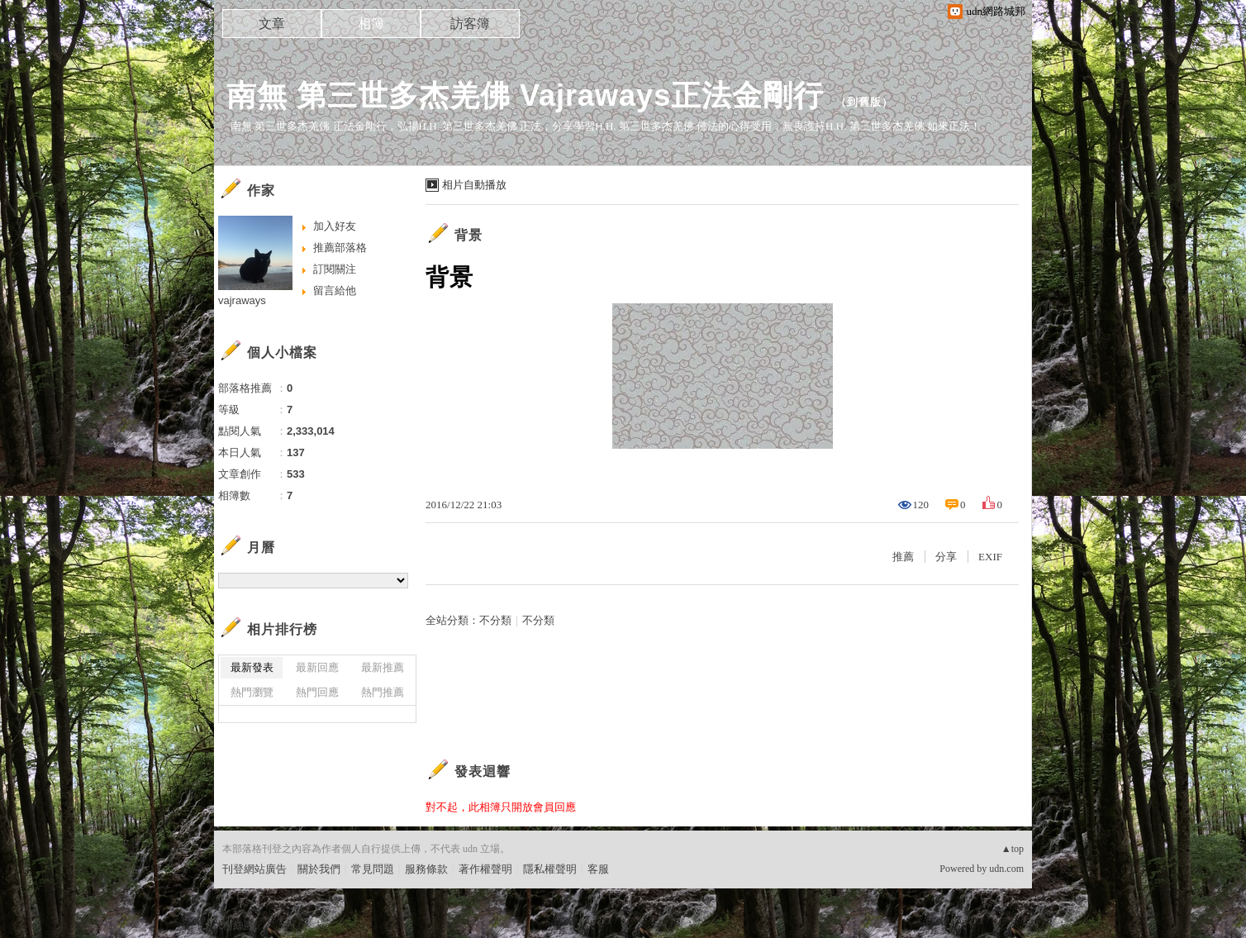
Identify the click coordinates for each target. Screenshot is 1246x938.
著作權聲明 (485, 869)
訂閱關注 (334, 269)
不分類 (495, 620)
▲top (1012, 849)
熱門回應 (317, 692)
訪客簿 (470, 24)
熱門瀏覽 (252, 692)
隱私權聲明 (550, 869)
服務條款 (426, 869)
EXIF (990, 556)
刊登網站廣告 (254, 869)
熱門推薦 (382, 692)
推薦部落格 (340, 247)
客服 (598, 869)
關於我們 (318, 869)
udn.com (1006, 868)
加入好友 (334, 226)
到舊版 (864, 102)
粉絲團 (238, 925)
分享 (946, 556)
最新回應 (317, 667)
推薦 (903, 556)
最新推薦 (382, 667)
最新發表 (252, 667)
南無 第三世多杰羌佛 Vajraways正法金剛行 (525, 95)
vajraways (242, 300)
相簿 (371, 24)
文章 (272, 24)
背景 (468, 235)
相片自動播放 (474, 185)
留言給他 (334, 290)
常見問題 (372, 869)
